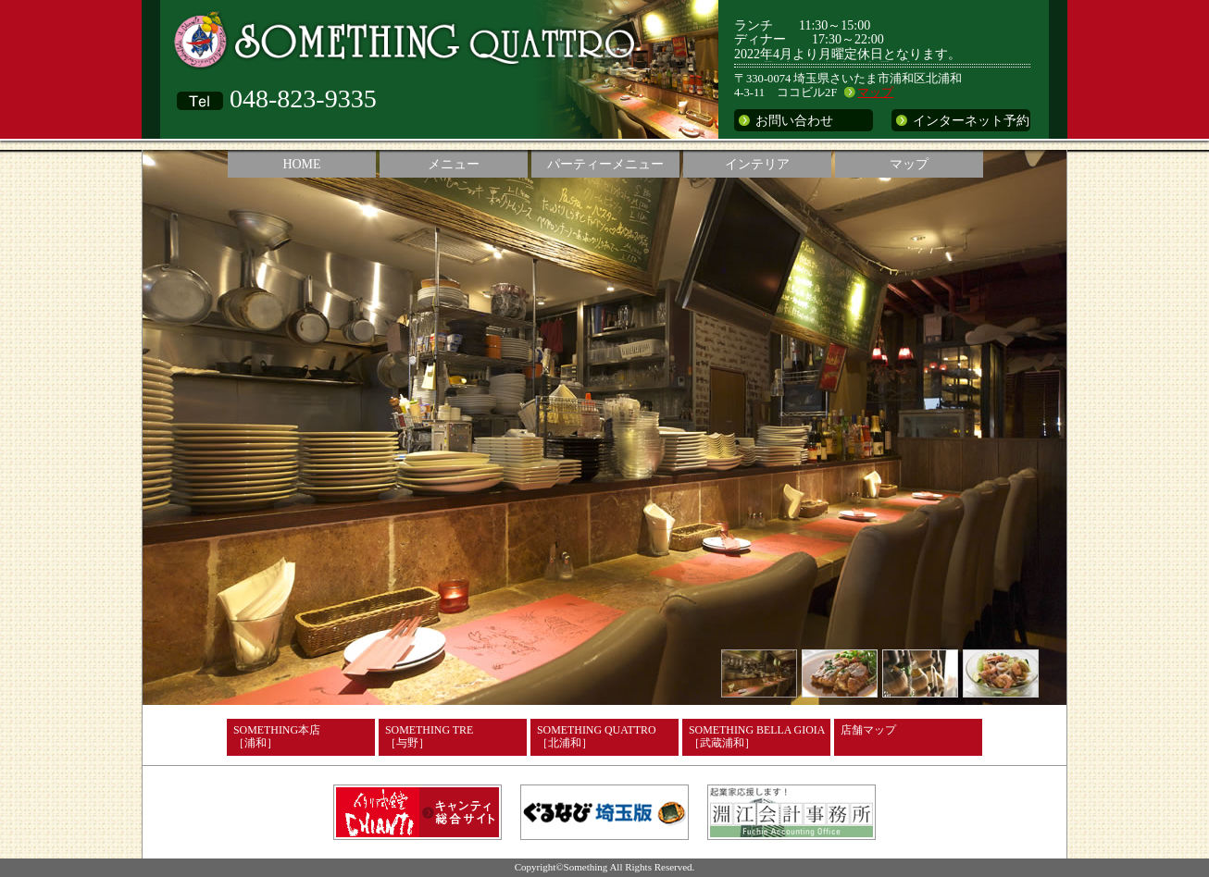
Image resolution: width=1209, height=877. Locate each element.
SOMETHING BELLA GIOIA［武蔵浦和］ (757, 736)
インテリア (757, 164)
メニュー (454, 164)
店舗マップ (868, 729)
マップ (875, 92)
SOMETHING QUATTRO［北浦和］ (596, 736)
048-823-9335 (303, 98)
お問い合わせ (794, 121)
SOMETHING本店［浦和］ (276, 736)
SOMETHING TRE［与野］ (429, 736)
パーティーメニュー (605, 164)
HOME (301, 164)
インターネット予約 (971, 121)
